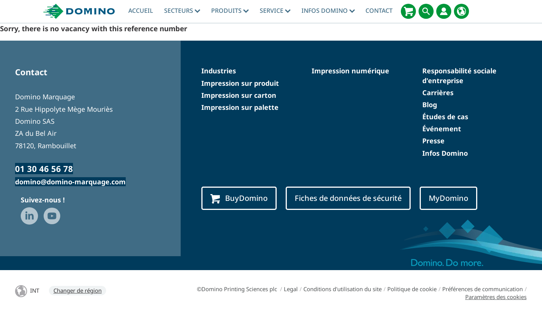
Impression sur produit (240, 83)
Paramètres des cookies (496, 297)
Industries (218, 70)
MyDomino (448, 198)
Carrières (438, 92)
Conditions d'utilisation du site (342, 289)
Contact (379, 10)
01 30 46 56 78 (44, 168)
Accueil (140, 10)
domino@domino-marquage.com (70, 181)
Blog (429, 104)
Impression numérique (350, 70)
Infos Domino (328, 10)
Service (275, 10)
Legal (291, 289)
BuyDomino (239, 198)
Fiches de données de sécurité (348, 198)
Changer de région (77, 290)
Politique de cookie (412, 289)
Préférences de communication (482, 289)
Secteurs (182, 10)
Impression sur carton (238, 95)
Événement (441, 128)
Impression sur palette (240, 107)
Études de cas (445, 116)
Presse (433, 140)
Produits (230, 10)
